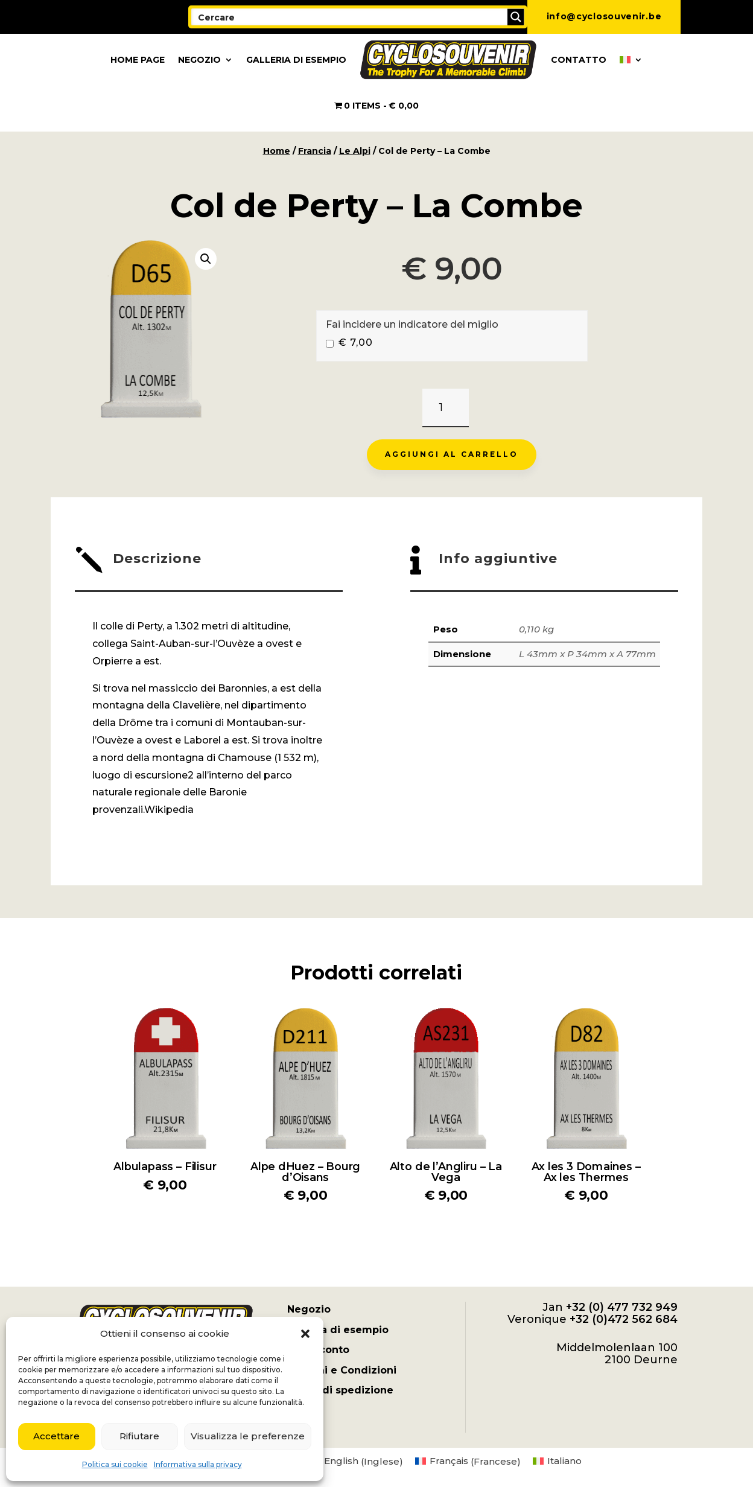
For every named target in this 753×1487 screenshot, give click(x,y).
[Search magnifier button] (515, 16)
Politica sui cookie (115, 1464)
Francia (314, 150)
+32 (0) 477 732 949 (622, 1307)
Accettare (56, 1436)
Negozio (199, 59)
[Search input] (350, 17)
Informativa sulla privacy (198, 1464)
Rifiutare (139, 1436)
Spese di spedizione (340, 1390)
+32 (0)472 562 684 (624, 1319)
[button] (305, 1334)
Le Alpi (354, 150)
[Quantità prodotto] (445, 408)
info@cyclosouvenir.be (604, 16)
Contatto (578, 59)
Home (276, 150)
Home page (137, 59)
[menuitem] (631, 60)
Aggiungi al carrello (451, 454)
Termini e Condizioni (341, 1370)
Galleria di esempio (296, 59)
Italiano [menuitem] (564, 1460)
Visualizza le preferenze (248, 1436)
